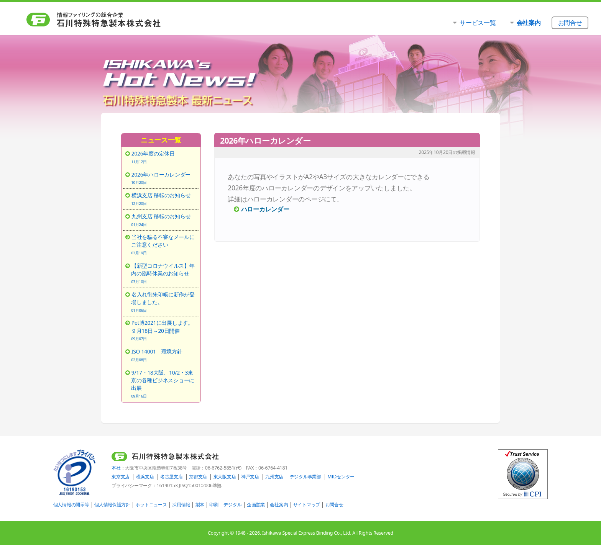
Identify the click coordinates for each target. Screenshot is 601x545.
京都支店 (198, 476)
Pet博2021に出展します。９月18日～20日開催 (163, 330)
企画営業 (256, 504)
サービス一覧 (478, 22)
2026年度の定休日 (163, 157)
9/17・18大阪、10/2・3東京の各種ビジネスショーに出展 (163, 384)
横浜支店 (145, 476)
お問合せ (334, 504)
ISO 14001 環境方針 (163, 355)
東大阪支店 (224, 476)
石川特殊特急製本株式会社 (109, 19)
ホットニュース (151, 504)
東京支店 (121, 476)
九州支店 (274, 476)
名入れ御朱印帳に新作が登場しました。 (163, 302)
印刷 (213, 504)
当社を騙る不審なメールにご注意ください (163, 244)
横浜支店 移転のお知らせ (163, 198)
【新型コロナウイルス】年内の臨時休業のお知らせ (163, 273)
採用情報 (181, 504)
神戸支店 (250, 476)
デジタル (232, 504)
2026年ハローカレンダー (163, 178)
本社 (116, 468)
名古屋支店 (171, 476)
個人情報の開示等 (71, 504)
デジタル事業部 (305, 476)
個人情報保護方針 (112, 504)
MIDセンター (341, 476)
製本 (199, 504)
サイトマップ (306, 504)
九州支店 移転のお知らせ (163, 220)
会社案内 (279, 504)
